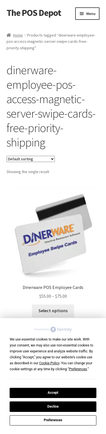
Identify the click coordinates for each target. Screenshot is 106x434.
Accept (53, 393)
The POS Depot (34, 12)
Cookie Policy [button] (49, 363)
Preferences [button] (78, 369)
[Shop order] (31, 159)
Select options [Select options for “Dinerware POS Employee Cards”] (53, 310)
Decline (53, 407)
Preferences (53, 420)
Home (18, 35)
